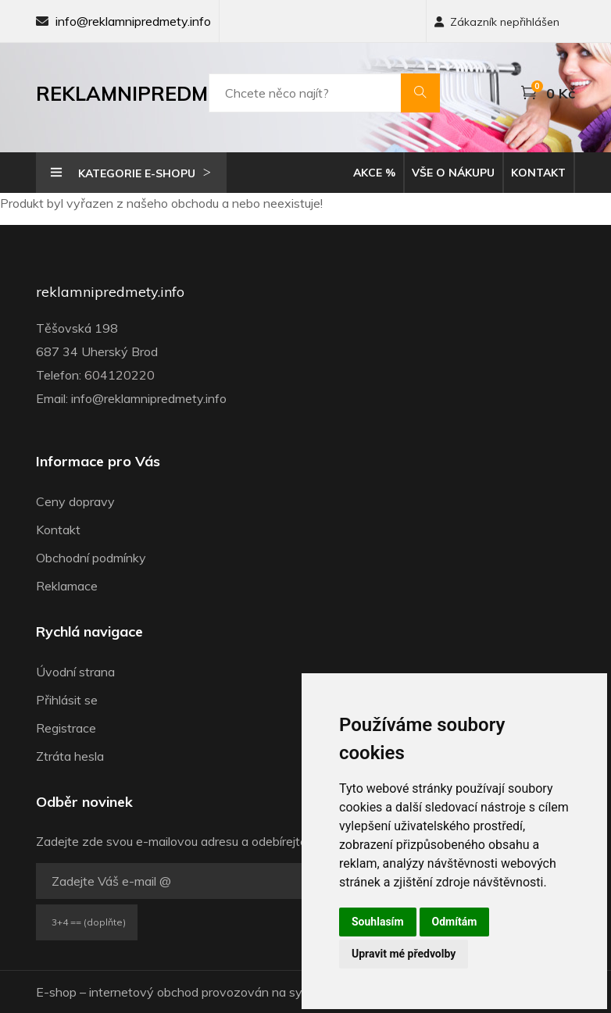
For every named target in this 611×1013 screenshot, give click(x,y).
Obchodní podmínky (91, 557)
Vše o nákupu (453, 173)
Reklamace (67, 586)
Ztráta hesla (70, 756)
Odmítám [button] (454, 921)
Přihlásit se (67, 700)
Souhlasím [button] (378, 921)
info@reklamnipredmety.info (133, 21)
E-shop (56, 992)
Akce (374, 173)
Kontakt (538, 173)
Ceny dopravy (75, 501)
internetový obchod (143, 992)
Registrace (66, 728)
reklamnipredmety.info (110, 292)
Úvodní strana (75, 671)
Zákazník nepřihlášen (496, 22)
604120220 (119, 375)
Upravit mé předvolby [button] (404, 953)
